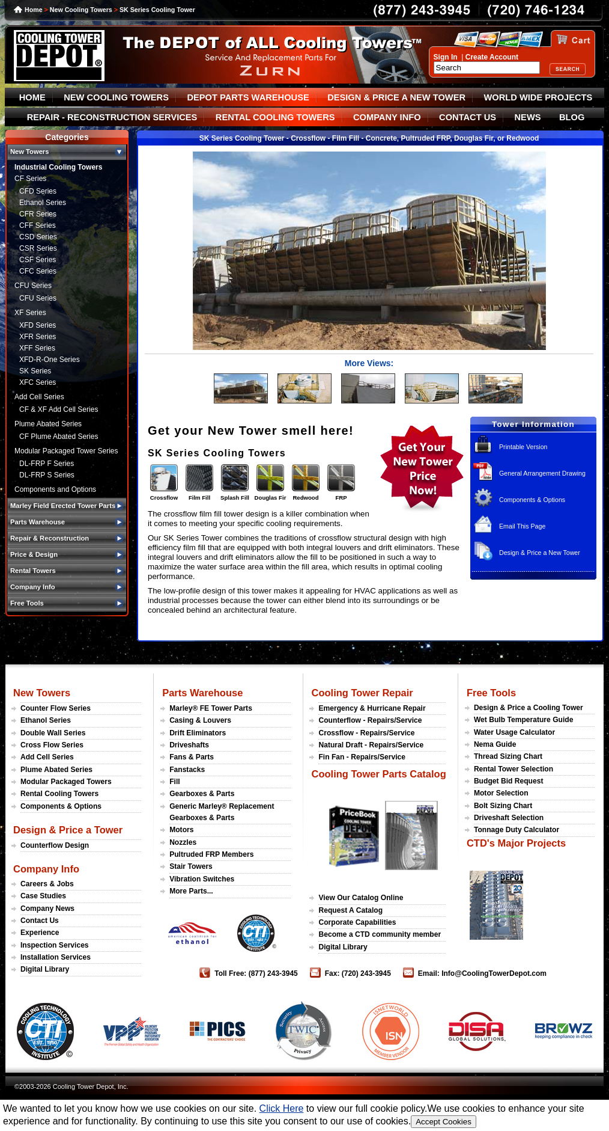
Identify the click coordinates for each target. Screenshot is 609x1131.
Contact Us (39, 920)
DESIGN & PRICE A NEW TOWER (396, 97)
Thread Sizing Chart (508, 756)
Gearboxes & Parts (201, 793)
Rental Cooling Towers (59, 793)
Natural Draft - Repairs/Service (370, 745)
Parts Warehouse (202, 692)
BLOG (571, 117)
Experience (39, 932)
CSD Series (38, 237)
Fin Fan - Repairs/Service (361, 757)
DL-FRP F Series (46, 463)
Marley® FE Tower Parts (210, 708)
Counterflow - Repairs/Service (370, 720)
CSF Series (37, 260)
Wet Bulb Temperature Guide (524, 720)
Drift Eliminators (197, 733)
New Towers (41, 692)
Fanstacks (187, 769)
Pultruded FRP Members (211, 854)
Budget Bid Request (509, 781)
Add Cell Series (39, 397)
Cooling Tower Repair (362, 692)
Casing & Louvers (200, 720)
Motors (181, 830)
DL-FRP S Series (46, 475)
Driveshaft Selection (509, 818)
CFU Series (33, 285)
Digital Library (44, 969)
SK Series (35, 371)
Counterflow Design (54, 845)
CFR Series (37, 214)
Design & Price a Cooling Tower (528, 707)
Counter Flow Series (55, 708)
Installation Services (55, 957)
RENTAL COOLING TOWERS (275, 117)
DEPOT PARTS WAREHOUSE (248, 97)
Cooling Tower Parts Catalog (378, 773)
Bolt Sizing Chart (503, 806)
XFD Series (37, 325)
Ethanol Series (42, 202)
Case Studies (43, 896)
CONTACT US (467, 117)
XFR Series (37, 337)
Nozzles (182, 842)
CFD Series (37, 191)
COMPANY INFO (387, 117)
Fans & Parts (191, 757)
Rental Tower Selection (513, 769)
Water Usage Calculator (514, 732)
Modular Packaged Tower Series (66, 451)
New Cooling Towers (81, 9)
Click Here (281, 1108)
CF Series (30, 178)
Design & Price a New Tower (539, 552)
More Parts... (191, 891)
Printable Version (523, 446)
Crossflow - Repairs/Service (366, 733)
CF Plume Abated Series (58, 436)
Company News (47, 908)
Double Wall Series (52, 733)
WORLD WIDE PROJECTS (538, 97)
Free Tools (491, 692)
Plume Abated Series (48, 424)
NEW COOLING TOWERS (116, 97)
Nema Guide (495, 744)
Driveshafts (189, 745)
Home (34, 9)
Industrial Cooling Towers (58, 167)
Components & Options (532, 499)
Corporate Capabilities (357, 922)
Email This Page (522, 526)
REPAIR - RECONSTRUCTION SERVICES (112, 117)
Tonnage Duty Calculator (516, 830)
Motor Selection (501, 793)
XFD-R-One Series (49, 359)
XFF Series (37, 348)
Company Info (46, 868)
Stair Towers (191, 866)
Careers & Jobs (47, 884)
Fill (174, 781)
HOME (32, 97)
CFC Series (37, 271)
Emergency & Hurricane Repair (371, 708)
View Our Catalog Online (360, 897)
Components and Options (55, 489)
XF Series (30, 312)
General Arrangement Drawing (542, 473)
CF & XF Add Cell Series (58, 409)
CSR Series (38, 248)
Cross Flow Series (51, 745)
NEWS (528, 117)
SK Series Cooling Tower (157, 9)
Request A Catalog (350, 910)
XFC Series (37, 382)
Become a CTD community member (379, 934)
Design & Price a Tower (68, 829)
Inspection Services (54, 945)
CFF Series (37, 225)
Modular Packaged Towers (66, 781)
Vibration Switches (201, 879)
